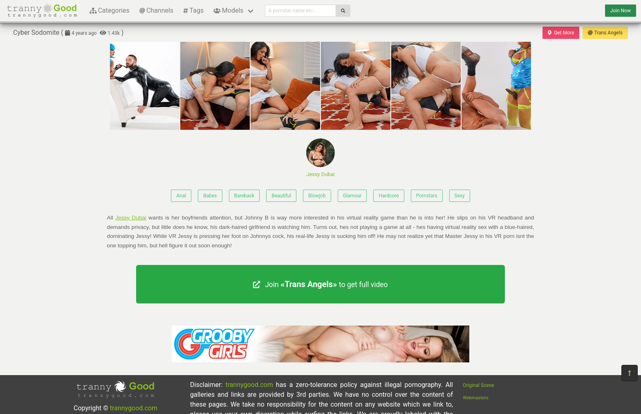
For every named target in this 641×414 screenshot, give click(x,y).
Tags (193, 10)
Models (228, 10)
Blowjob (317, 196)
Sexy (460, 196)
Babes (210, 196)
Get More (561, 33)
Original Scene (478, 385)
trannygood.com (133, 408)
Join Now (620, 11)
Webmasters (476, 397)
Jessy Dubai (320, 157)
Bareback (244, 196)
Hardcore (389, 196)
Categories (110, 10)
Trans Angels (605, 33)
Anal (181, 196)
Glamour (352, 196)
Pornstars (426, 196)
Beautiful (281, 196)
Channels (156, 10)
